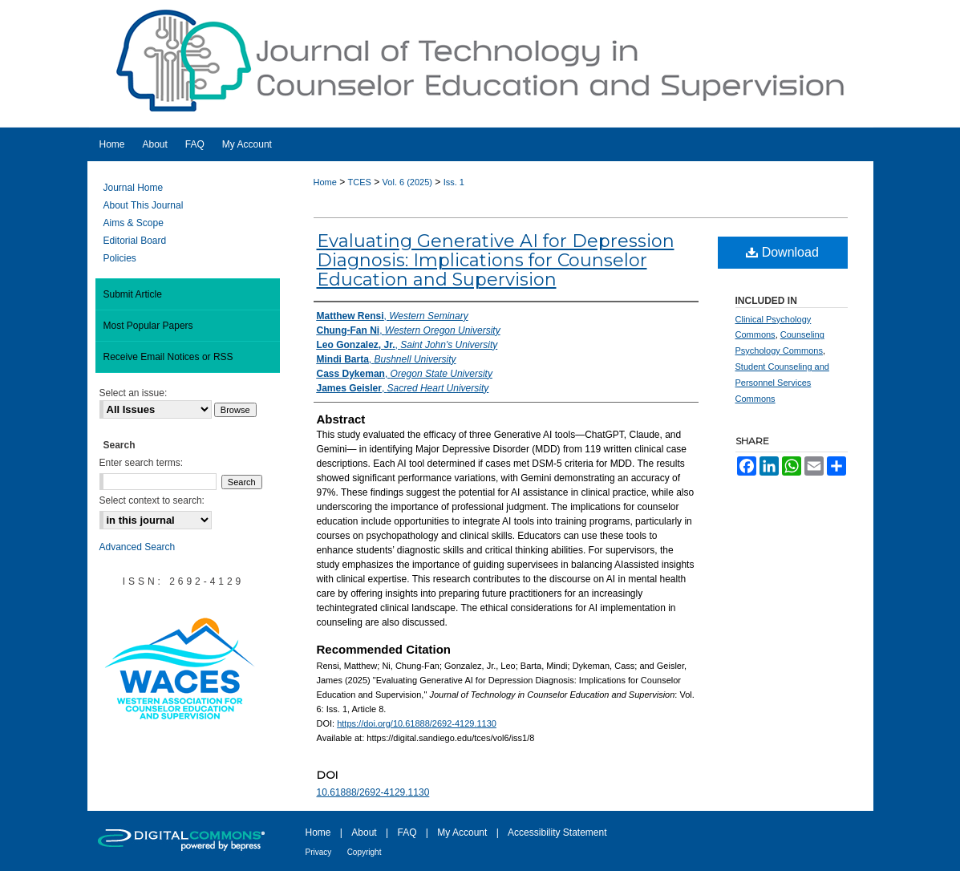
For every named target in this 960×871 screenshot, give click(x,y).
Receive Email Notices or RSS (168, 357)
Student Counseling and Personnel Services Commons (782, 382)
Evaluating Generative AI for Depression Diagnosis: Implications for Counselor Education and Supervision (495, 260)
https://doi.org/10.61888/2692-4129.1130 (416, 723)
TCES (359, 182)
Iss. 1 (454, 182)
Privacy (319, 852)
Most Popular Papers (148, 325)
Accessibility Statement (557, 832)
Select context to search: (152, 500)
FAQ (406, 832)
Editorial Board (135, 240)
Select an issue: (133, 393)
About (363, 832)
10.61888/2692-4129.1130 (373, 792)
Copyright (364, 852)
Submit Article (132, 294)
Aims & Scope (133, 223)
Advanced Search (137, 547)
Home (325, 182)
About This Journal (143, 205)
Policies (119, 258)
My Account (462, 832)
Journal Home (133, 187)
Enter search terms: (141, 462)
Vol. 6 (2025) (407, 182)
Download (782, 252)
